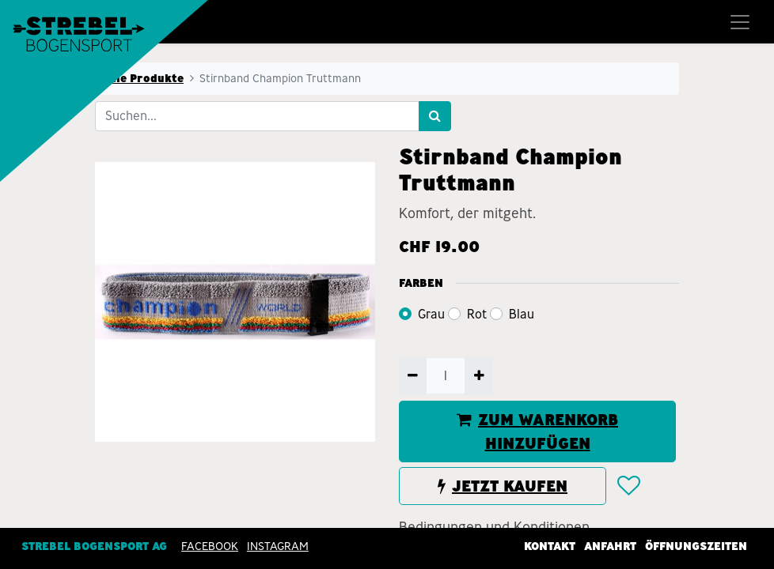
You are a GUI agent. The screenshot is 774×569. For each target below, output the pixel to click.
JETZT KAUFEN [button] (502, 486)
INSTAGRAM (278, 546)
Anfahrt (610, 546)
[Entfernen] (413, 375)
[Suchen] (435, 116)
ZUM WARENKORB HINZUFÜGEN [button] (537, 431)
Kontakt (549, 546)
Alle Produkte (144, 78)
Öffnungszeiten (696, 546)
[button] (628, 486)
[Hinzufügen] (478, 375)
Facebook (209, 546)
